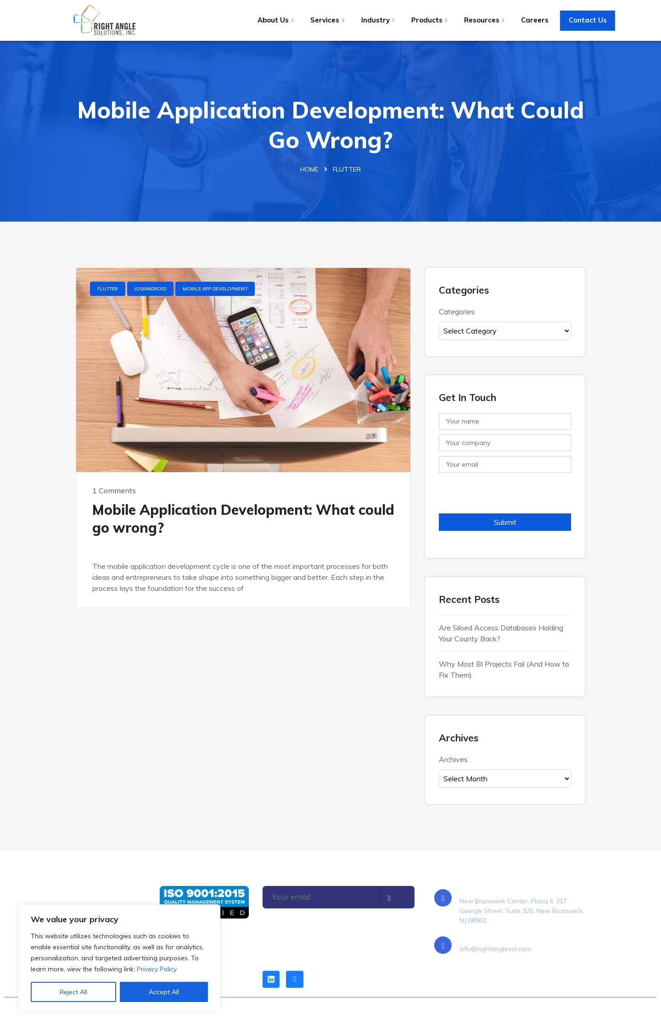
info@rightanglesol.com (495, 949)
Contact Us (586, 20)
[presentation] (508, 496)
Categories (457, 311)
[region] (119, 958)
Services (328, 20)
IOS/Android (150, 289)
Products (429, 20)
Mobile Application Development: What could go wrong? (243, 519)
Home (309, 170)
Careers (533, 20)
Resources (483, 20)
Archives (453, 759)
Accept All (164, 992)
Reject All (73, 992)
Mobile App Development (215, 289)
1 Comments (114, 491)
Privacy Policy (157, 969)
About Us (277, 20)
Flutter (107, 289)
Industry (377, 20)
